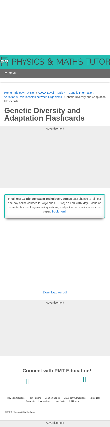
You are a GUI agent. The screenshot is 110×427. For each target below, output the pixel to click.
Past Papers (35, 398)
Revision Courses (16, 398)
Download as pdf (55, 292)
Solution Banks (52, 398)
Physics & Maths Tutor (23, 412)
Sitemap (75, 401)
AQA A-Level (46, 92)
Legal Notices (60, 401)
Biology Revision (25, 92)
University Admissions (74, 398)
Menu (10, 73)
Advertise (45, 401)
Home (8, 92)
